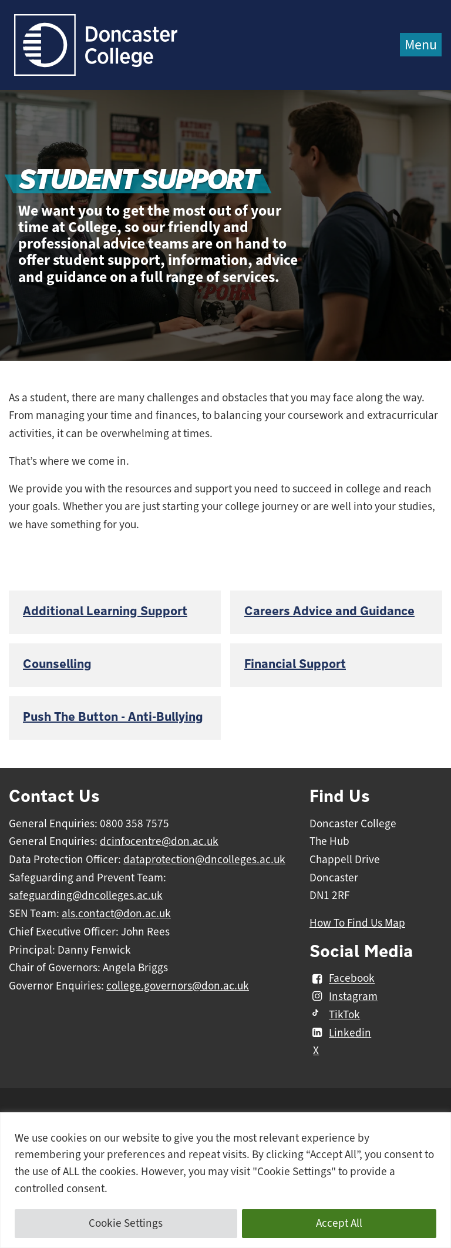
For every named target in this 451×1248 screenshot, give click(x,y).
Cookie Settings (126, 1223)
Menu (421, 44)
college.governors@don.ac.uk (177, 986)
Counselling (57, 664)
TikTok (334, 1015)
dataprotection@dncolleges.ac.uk (204, 860)
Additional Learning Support (105, 611)
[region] (225, 1180)
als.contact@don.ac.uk (116, 914)
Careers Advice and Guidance (329, 611)
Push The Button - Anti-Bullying (113, 717)
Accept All (339, 1223)
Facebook (342, 979)
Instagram (343, 996)
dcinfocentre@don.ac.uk (159, 841)
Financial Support (295, 664)
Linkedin (340, 1033)
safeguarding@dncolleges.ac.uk (86, 895)
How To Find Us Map (357, 923)
